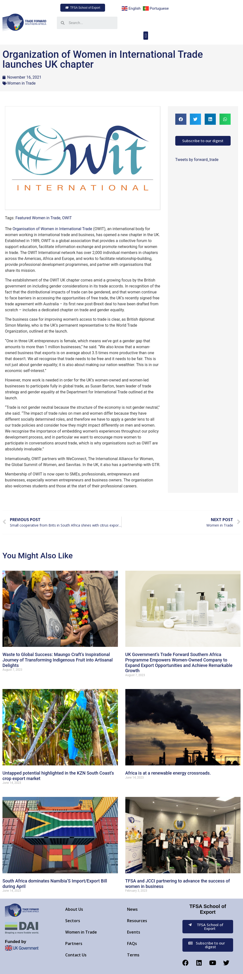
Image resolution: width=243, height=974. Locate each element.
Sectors (72, 920)
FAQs (132, 943)
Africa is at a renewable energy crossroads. (168, 773)
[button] (82, 8)
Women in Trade (21, 83)
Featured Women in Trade (37, 218)
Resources (137, 920)
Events (133, 932)
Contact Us (76, 955)
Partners (73, 943)
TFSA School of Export (207, 909)
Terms (133, 955)
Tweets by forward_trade (197, 159)
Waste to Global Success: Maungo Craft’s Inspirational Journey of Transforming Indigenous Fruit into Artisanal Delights (57, 660)
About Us (74, 909)
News (132, 909)
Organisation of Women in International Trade (52, 228)
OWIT (67, 218)
